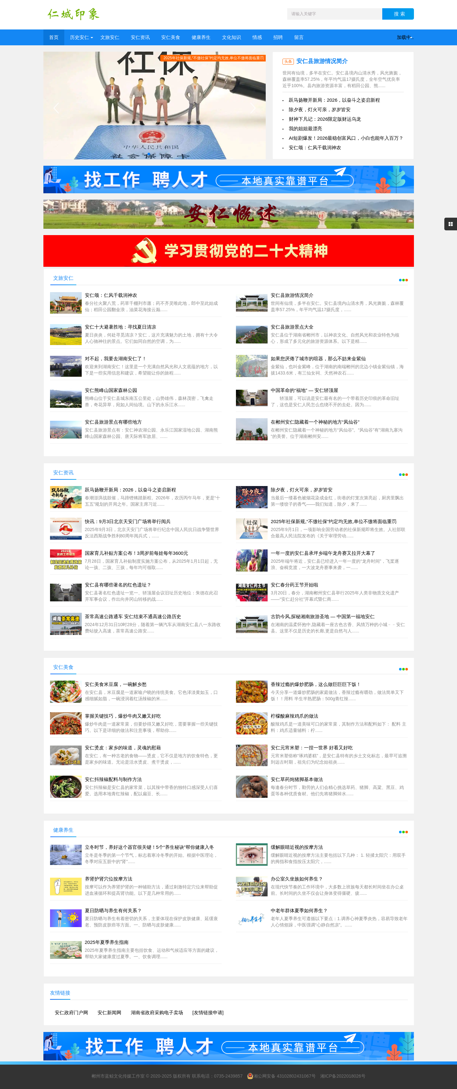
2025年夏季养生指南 (107, 942)
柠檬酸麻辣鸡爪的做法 (294, 716)
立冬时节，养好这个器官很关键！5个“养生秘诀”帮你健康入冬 (149, 847)
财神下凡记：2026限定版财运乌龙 (325, 119)
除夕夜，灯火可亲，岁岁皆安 (320, 109)
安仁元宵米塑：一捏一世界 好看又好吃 (312, 747)
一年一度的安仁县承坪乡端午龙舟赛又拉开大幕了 (323, 553)
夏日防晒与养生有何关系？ (113, 910)
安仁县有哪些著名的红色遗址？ (118, 584)
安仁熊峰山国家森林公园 (111, 390)
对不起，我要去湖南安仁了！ (116, 358)
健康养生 (201, 37)
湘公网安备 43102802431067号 (281, 1076)
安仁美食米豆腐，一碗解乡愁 (116, 684)
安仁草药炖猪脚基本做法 (297, 779)
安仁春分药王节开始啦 (294, 584)
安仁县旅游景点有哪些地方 (113, 422)
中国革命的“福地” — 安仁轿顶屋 (304, 390)
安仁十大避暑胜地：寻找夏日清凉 (120, 327)
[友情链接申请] (208, 1012)
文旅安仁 (109, 37)
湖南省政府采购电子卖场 (157, 1012)
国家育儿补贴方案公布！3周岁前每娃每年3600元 (136, 553)
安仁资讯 (140, 37)
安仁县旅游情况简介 (322, 61)
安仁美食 (170, 37)
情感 (257, 37)
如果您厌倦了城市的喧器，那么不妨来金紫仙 (318, 358)
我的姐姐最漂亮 (305, 128)
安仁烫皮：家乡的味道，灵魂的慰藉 (123, 747)
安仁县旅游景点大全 (292, 327)
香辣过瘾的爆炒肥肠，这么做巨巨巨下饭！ (316, 684)
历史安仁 (79, 37)
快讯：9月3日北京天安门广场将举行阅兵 (128, 521)
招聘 (278, 37)
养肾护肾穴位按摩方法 (108, 878)
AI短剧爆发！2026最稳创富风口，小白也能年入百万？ (346, 138)
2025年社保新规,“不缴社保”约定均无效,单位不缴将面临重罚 (334, 521)
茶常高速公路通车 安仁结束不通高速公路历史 (133, 616)
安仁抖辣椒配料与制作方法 (113, 779)
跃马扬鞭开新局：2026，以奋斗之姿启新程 (334, 100)
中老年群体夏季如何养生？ (299, 910)
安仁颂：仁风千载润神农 (315, 147)
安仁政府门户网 (71, 1012)
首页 (54, 37)
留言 (299, 37)
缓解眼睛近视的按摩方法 (297, 847)
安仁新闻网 (109, 1012)
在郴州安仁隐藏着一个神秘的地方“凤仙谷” (315, 422)
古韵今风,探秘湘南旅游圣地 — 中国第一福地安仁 (323, 616)
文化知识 (231, 37)
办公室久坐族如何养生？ (297, 878)
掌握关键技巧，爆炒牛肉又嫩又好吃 (123, 716)
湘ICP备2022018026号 (342, 1076)
